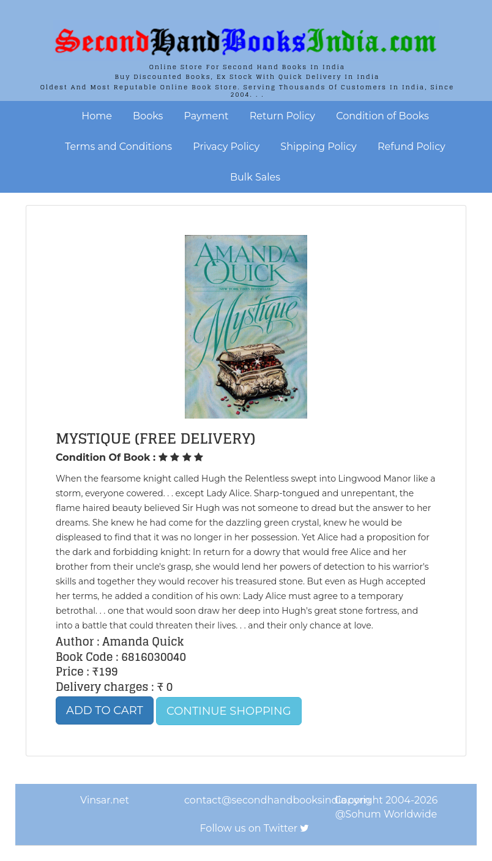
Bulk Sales (255, 177)
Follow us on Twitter (249, 828)
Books (148, 116)
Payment (206, 116)
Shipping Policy (318, 146)
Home (96, 116)
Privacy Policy (226, 146)
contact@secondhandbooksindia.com (277, 800)
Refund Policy (411, 146)
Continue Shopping (228, 711)
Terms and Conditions (118, 146)
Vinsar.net (104, 800)
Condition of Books (382, 116)
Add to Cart (104, 710)
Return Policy (282, 116)
